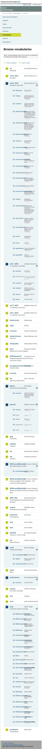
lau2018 (13, 533)
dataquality (14, 344)
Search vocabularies (12, 62)
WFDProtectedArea (19, 702)
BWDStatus (19, 630)
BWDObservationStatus (19, 614)
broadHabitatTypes (19, 555)
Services (5, 38)
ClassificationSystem (19, 635)
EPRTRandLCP (16, 356)
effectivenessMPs (19, 111)
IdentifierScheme (19, 652)
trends (17, 243)
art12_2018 (14, 83)
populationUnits (19, 178)
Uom (16, 678)
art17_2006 (14, 264)
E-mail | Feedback (8, 743)
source (17, 419)
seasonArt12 (19, 218)
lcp (11, 540)
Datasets (5, 20)
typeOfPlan (18, 255)
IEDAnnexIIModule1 (17, 464)
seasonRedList (19, 227)
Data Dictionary (17, 13)
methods (18, 288)
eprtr (11, 349)
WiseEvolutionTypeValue (19, 717)
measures (18, 141)
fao (11, 378)
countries (18, 103)
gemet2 (13, 404)
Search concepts (26, 62)
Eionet (10, 13)
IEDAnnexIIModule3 (17, 479)
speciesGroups (19, 564)
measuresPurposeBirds (19, 159)
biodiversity (14, 320)
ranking (17, 199)
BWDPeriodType (19, 619)
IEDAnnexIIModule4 (17, 488)
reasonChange (19, 206)
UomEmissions (19, 681)
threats (17, 236)
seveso (12, 589)
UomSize (18, 686)
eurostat (13, 373)
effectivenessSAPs (19, 123)
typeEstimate (19, 248)
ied (11, 457)
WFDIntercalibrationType (19, 695)
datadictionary (15, 336)
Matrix (17, 656)
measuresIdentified (19, 147)
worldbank (14, 729)
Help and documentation (10, 17)
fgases (12, 386)
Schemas (5, 31)
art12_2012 (14, 76)
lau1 (11, 522)
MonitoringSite (19, 659)
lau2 (11, 527)
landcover (14, 515)
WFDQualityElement (19, 707)
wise (11, 607)
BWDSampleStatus (19, 624)
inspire (12, 507)
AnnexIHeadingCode (19, 471)
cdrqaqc (18, 96)
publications (14, 577)
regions (17, 559)
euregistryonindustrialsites (17, 366)
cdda (12, 325)
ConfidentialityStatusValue (19, 640)
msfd (12, 548)
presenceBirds (19, 186)
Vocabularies (7, 35)
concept (17, 409)
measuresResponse (19, 166)
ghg (11, 436)
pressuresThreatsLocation (19, 191)
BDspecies (18, 90)
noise (12, 570)
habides (13, 444)
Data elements (7, 27)
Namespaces (7, 42)
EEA (11, 2)
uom (11, 601)
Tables (5, 24)
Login (26, 4)
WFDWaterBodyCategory (19, 712)
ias (11, 451)
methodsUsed (19, 172)
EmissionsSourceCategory (19, 647)
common (13, 331)
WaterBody (18, 691)
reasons (17, 294)
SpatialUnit (18, 674)
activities (18, 271)
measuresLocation (19, 153)
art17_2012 (14, 305)
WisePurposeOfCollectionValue (19, 722)
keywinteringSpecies (19, 134)
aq (11, 68)
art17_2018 (14, 313)
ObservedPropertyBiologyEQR (19, 667)
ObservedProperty (19, 663)
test (11, 596)
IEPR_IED (13, 498)
